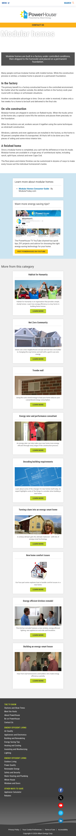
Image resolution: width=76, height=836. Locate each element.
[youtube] (60, 805)
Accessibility (63, 830)
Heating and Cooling (12, 745)
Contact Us (8, 722)
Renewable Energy (11, 769)
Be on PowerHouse (12, 719)
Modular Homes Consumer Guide (34, 189)
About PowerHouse (12, 715)
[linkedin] (60, 820)
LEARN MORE (38, 359)
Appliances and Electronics (15, 735)
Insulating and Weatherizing (15, 749)
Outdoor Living (10, 761)
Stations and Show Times (14, 708)
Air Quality (8, 731)
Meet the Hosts (10, 711)
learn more (38, 311)
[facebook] (60, 790)
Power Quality (10, 765)
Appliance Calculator (12, 792)
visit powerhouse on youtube (31, 251)
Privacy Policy (13, 830)
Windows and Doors (12, 783)
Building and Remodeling (14, 738)
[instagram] (60, 813)
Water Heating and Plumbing (16, 776)
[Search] (69, 3)
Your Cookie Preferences (32, 830)
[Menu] (6, 3)
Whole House (9, 780)
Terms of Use (50, 830)
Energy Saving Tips (12, 742)
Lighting (7, 753)
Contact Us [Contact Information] (38, 25)
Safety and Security (12, 772)
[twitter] (60, 797)
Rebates (7, 795)
